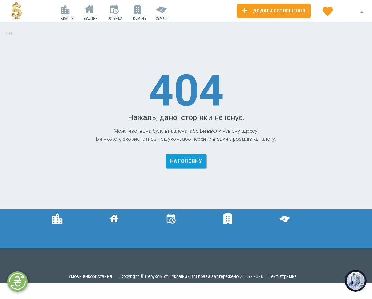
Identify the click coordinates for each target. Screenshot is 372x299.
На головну (186, 161)
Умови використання (90, 276)
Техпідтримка (283, 276)
